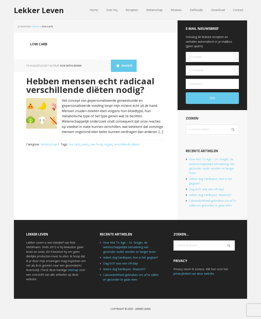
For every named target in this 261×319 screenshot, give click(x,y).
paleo (85, 144)
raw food (96, 144)
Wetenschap (48, 144)
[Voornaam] (212, 57)
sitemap (73, 270)
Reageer (127, 65)
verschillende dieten (127, 144)
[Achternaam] (212, 70)
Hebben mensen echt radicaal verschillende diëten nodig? (90, 85)
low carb (74, 144)
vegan (108, 144)
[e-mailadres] (212, 84)
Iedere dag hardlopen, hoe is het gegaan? (130, 257)
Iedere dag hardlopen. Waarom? (210, 195)
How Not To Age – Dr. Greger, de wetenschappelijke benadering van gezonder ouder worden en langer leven (129, 247)
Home (35, 26)
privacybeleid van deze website (193, 274)
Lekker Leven (39, 10)
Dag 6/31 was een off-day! (206, 189)
